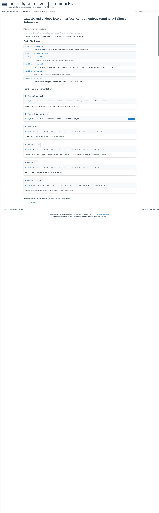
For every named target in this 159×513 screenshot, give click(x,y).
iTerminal (44, 71)
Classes (37, 11)
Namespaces (26, 11)
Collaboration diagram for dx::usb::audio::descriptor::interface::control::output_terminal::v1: (59, 36)
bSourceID (44, 57)
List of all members (140, 57)
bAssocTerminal (46, 46)
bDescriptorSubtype (48, 53)
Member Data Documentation (143, 37)
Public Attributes (139, 17)
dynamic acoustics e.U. (102, 214)
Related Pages (15, 11)
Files (44, 11)
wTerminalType (46, 78)
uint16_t (34, 78)
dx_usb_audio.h (39, 202)
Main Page (5, 11)
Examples (52, 11)
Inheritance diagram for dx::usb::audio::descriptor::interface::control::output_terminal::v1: (59, 33)
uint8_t (35, 46)
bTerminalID (45, 64)
